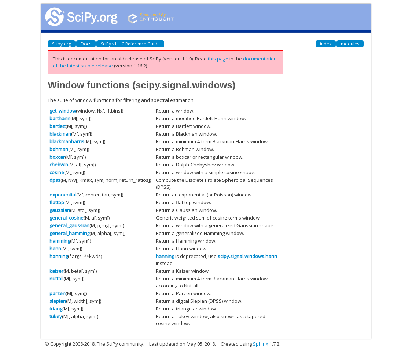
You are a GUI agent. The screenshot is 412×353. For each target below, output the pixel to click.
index (325, 44)
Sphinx (260, 344)
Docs (86, 44)
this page (218, 58)
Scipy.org (61, 44)
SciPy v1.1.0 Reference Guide (130, 44)
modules (350, 44)
